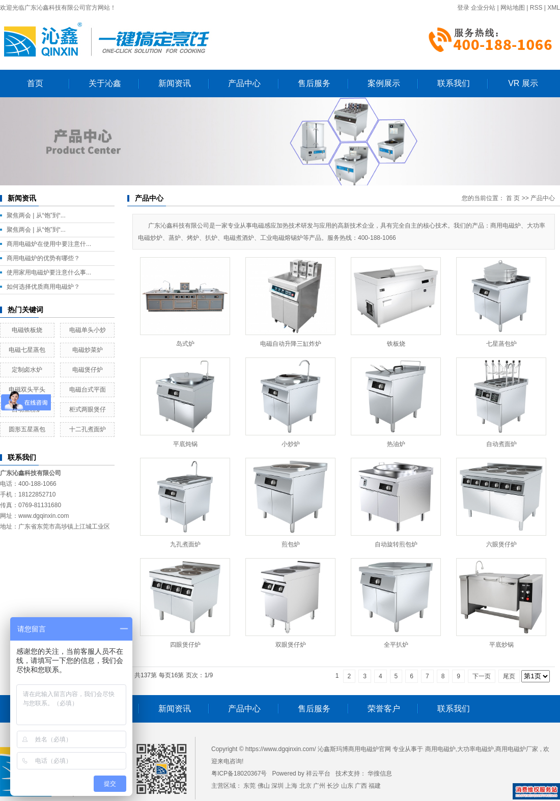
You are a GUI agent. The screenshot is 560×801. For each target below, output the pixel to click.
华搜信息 (380, 773)
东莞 (249, 785)
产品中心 (244, 83)
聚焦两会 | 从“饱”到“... (36, 215)
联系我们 (453, 83)
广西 (361, 785)
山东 (347, 785)
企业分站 (483, 7)
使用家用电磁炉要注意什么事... (49, 272)
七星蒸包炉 (501, 343)
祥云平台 (318, 773)
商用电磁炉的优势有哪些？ (43, 258)
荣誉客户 (384, 708)
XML (553, 7)
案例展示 (384, 83)
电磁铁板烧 (27, 330)
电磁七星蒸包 (27, 349)
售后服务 (314, 83)
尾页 (509, 676)
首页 (35, 83)
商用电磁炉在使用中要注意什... (49, 243)
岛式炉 (185, 343)
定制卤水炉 (27, 369)
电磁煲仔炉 (87, 369)
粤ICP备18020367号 (239, 773)
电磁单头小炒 (87, 330)
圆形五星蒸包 (27, 429)
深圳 (277, 785)
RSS (536, 7)
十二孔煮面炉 (87, 429)
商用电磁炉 (440, 749)
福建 (375, 785)
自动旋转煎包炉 (396, 544)
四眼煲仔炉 (185, 644)
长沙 (333, 785)
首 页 (513, 198)
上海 (291, 785)
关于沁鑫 (105, 83)
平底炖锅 (185, 444)
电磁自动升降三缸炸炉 (290, 343)
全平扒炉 (396, 644)
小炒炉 (291, 444)
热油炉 (396, 444)
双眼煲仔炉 (290, 644)
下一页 (481, 676)
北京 (305, 785)
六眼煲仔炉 (501, 544)
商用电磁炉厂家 (516, 749)
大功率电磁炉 (475, 749)
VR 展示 (523, 83)
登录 (463, 7)
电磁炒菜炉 (87, 349)
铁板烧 (396, 343)
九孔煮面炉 (185, 544)
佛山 (264, 785)
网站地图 (512, 7)
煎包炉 (291, 544)
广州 (319, 785)
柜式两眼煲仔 (87, 409)
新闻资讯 (174, 83)
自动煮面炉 (501, 444)
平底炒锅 (501, 644)
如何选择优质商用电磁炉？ (43, 286)
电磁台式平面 (87, 389)
